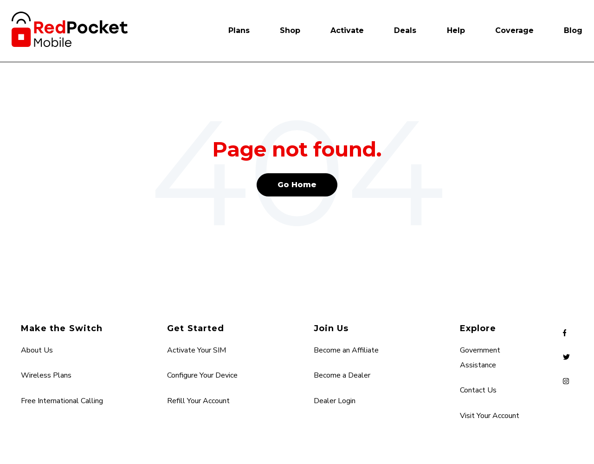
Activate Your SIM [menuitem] (196, 350)
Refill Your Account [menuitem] (198, 401)
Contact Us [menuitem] (478, 390)
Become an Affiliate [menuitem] (346, 350)
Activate (347, 30)
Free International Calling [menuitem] (62, 401)
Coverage (514, 30)
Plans (239, 30)
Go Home (297, 184)
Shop (290, 30)
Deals (405, 30)
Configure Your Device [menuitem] (202, 375)
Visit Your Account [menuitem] (489, 416)
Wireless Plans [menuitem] (46, 375)
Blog (573, 30)
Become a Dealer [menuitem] (342, 375)
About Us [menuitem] (37, 350)
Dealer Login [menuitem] (334, 401)
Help (456, 30)
